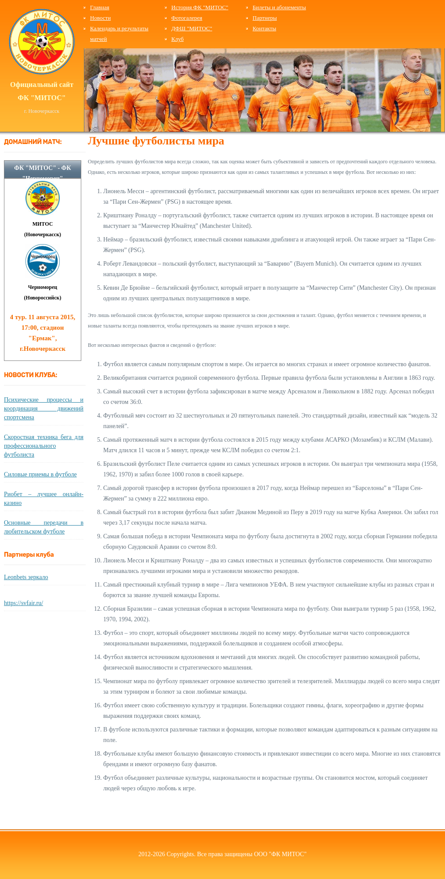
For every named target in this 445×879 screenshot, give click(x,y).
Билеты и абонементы (279, 7)
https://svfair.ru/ (23, 603)
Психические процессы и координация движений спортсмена (43, 408)
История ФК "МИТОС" (199, 7)
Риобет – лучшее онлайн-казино (43, 498)
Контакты (264, 28)
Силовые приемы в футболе (40, 474)
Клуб (177, 39)
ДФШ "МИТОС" (191, 28)
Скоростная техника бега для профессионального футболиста (43, 446)
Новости (100, 17)
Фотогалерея (186, 17)
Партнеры (265, 17)
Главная (99, 7)
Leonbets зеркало (26, 577)
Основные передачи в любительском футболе (43, 527)
